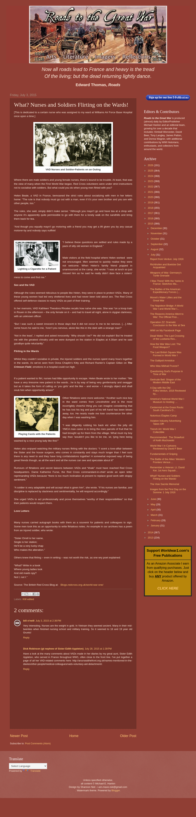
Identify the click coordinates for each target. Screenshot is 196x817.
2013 (151, 537)
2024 (151, 176)
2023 (151, 181)
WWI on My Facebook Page (165, 330)
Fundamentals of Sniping (163, 454)
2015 (151, 223)
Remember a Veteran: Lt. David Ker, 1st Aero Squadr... (167, 469)
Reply (26, 637)
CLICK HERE (167, 588)
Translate (32, 770)
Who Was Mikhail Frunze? (164, 365)
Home (73, 736)
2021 (151, 191)
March (154, 515)
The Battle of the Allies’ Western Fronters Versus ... (167, 460)
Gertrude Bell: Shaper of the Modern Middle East (165, 381)
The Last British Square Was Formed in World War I (165, 354)
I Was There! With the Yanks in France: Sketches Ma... (167, 282)
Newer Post (19, 736)
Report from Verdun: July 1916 (167, 259)
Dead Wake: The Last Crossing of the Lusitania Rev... (167, 337)
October (155, 238)
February (156, 520)
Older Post (128, 736)
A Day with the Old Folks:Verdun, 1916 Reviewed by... (168, 390)
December (157, 228)
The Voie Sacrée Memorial (164, 484)
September (157, 244)
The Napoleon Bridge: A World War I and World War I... (166, 307)
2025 (151, 170)
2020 (151, 197)
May (153, 504)
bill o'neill (28, 620)
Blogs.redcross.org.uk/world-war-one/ (81, 584)
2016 (151, 218)
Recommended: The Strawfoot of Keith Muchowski (167, 439)
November (157, 233)
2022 (151, 186)
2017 (151, 213)
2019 (151, 202)
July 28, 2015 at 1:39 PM (98, 648)
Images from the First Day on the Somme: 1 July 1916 (168, 491)
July (153, 254)
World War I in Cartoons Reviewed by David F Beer (166, 447)
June (154, 499)
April (153, 509)
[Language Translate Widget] (28, 766)
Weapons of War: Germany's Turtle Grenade (165, 274)
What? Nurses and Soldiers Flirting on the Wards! (165, 477)
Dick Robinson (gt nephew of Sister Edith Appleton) (53, 648)
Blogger (115, 790)
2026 (151, 165)
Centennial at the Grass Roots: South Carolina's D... (167, 409)
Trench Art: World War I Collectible (163, 430)
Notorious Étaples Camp (163, 415)
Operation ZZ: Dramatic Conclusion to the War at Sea (167, 323)
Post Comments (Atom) (38, 743)
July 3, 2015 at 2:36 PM (48, 620)
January (155, 525)
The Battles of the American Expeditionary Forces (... (165, 290)
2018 (151, 207)
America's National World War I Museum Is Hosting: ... (167, 400)
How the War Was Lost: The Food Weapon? (165, 345)
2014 (151, 532)
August (155, 249)
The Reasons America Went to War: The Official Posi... (166, 315)
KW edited (28, 599)
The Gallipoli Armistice (162, 360)
